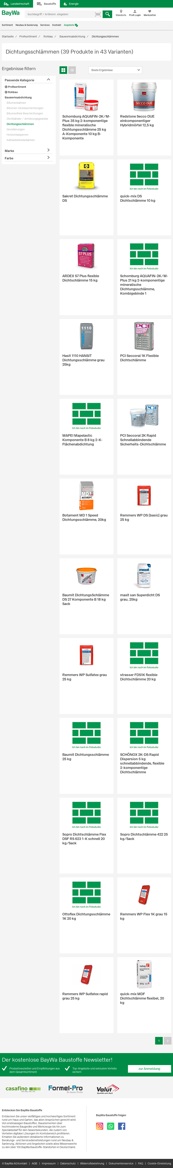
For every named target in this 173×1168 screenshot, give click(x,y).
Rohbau (11, 92)
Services (45, 25)
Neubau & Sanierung (27, 25)
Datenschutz (68, 1163)
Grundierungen (16, 129)
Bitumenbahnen (16, 102)
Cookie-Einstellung (159, 1163)
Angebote (69, 25)
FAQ (140, 1163)
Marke (9, 151)
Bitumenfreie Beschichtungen (25, 113)
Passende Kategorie (19, 80)
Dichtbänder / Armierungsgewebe (27, 118)
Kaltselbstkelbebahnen (21, 140)
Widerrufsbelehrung (92, 1163)
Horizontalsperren (17, 134)
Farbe (9, 158)
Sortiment (7, 25)
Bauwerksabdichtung (18, 97)
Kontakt (56, 25)
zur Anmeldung (149, 1069)
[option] (23, 1089)
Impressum (49, 1163)
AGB (34, 1163)
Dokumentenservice (121, 1163)
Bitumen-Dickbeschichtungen (25, 108)
